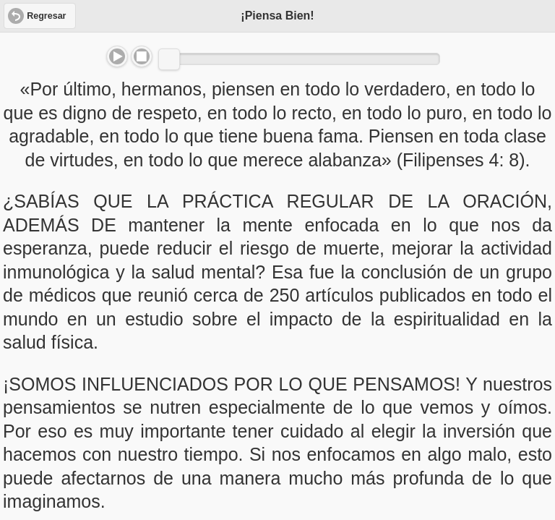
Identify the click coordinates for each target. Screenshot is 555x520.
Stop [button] (141, 56)
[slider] (169, 59)
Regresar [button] (46, 16)
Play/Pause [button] (117, 56)
